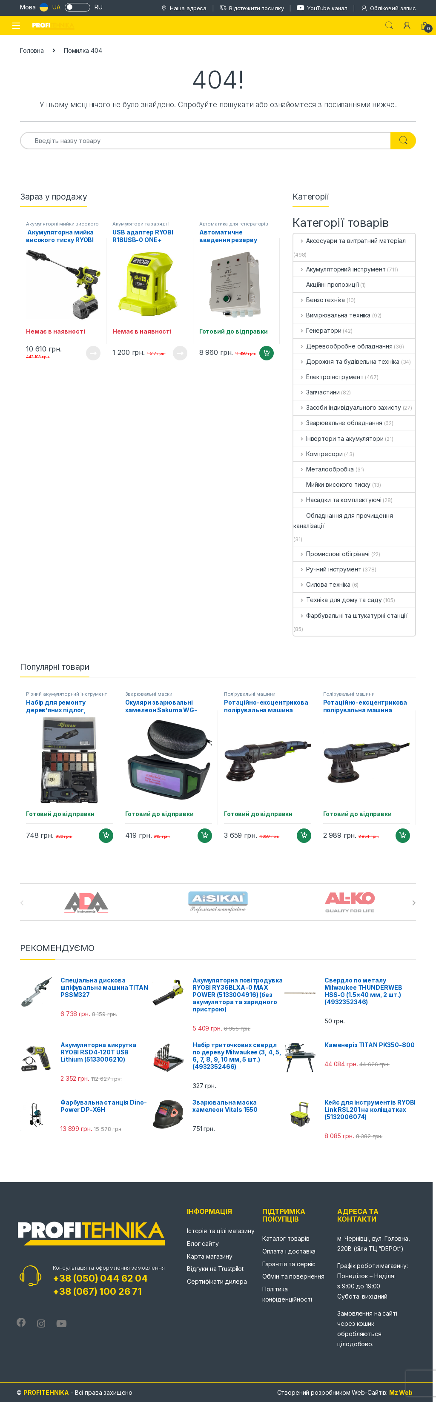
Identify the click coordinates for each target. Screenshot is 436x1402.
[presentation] (414, 903)
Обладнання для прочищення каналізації (343, 520)
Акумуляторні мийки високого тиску (62, 226)
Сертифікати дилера (217, 1281)
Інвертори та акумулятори (338, 438)
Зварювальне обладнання (337, 422)
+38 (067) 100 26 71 (97, 1291)
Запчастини (316, 392)
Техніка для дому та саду (337, 599)
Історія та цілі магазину (221, 1230)
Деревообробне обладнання (342, 346)
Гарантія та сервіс (289, 1264)
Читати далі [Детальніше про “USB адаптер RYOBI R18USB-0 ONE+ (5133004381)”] (180, 353)
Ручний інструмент (327, 569)
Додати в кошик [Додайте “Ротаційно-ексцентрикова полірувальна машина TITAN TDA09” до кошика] (403, 835)
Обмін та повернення (293, 1276)
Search (389, 25)
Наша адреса (184, 8)
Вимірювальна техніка (331, 315)
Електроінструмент (328, 376)
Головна (32, 50)
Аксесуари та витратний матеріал (349, 240)
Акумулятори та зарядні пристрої (140, 226)
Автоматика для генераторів (233, 224)
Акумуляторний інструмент (339, 269)
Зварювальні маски (149, 694)
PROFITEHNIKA (46, 1392)
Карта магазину (209, 1256)
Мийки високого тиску (331, 484)
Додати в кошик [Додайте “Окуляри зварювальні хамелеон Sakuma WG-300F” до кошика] (205, 835)
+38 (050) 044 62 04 (100, 1278)
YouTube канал (322, 7)
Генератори (317, 330)
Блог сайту (203, 1243)
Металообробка (323, 469)
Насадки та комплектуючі (337, 499)
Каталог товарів (286, 1238)
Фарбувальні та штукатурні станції (350, 615)
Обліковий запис (388, 8)
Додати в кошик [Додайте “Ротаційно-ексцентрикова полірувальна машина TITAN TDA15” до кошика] (304, 835)
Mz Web (401, 1392)
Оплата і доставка (289, 1251)
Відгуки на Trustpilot (215, 1268)
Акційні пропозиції (326, 284)
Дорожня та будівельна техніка (346, 361)
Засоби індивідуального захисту (347, 407)
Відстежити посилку (252, 8)
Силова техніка (321, 584)
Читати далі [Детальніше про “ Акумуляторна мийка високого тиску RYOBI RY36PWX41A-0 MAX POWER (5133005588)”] (93, 353)
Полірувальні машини (249, 694)
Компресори (317, 453)
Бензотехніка (319, 299)
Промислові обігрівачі (331, 553)
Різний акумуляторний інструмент (66, 694)
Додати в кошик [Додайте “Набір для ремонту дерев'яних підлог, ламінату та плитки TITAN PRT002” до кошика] (106, 835)
